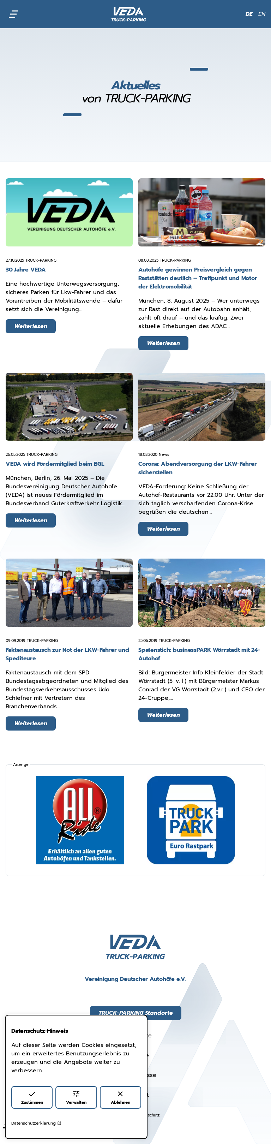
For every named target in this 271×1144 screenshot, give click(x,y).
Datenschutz (148, 1115)
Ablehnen (120, 1098)
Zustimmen (32, 1098)
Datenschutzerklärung (36, 1123)
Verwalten (76, 1098)
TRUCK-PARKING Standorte (135, 1013)
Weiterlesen (30, 326)
